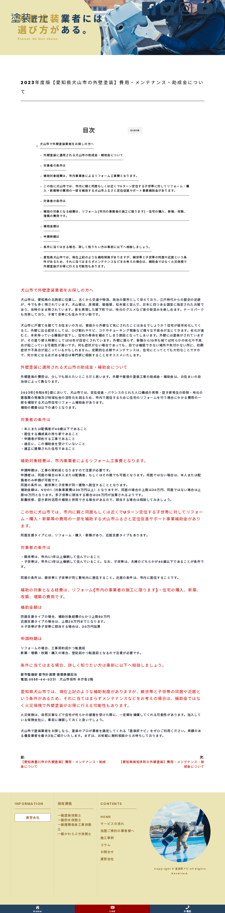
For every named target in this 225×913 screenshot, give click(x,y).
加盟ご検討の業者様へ (117, 831)
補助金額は (52, 226)
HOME (105, 817)
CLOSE (135, 130)
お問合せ (107, 852)
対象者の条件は (55, 166)
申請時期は (52, 237)
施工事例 (107, 838)
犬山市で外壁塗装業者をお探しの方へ (67, 144)
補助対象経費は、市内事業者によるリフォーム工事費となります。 (91, 176)
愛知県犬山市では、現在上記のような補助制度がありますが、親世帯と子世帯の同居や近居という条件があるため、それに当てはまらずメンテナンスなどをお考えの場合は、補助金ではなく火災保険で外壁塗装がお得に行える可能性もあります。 (115, 261)
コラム (105, 845)
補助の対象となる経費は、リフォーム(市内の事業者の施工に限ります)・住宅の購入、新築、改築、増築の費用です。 (115, 214)
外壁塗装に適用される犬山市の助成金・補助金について (83, 155)
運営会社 (107, 859)
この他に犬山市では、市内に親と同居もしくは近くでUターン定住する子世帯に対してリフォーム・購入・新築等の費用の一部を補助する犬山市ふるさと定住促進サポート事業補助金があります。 (116, 188)
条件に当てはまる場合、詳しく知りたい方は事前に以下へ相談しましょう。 (98, 247)
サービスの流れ (112, 824)
